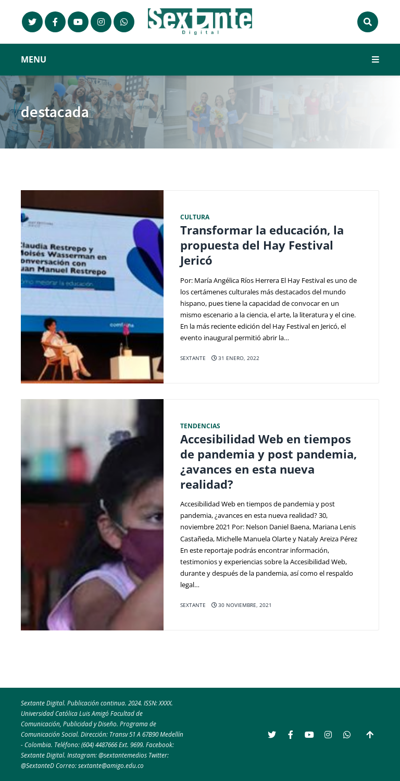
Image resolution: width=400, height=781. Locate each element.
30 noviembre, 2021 (241, 605)
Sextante (193, 358)
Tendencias (200, 426)
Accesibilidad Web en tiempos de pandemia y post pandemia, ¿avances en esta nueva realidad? (268, 461)
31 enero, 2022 (235, 358)
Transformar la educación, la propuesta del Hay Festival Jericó (262, 244)
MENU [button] (200, 59)
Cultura (194, 217)
